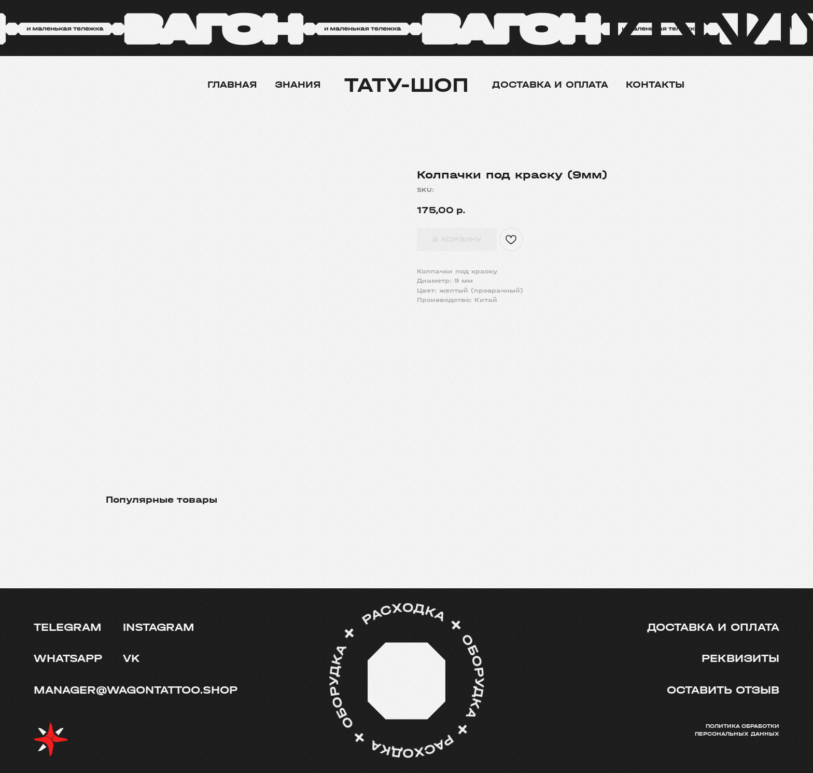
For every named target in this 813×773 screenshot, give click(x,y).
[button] (721, 690)
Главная (232, 84)
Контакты (655, 84)
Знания (298, 84)
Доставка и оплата (550, 84)
